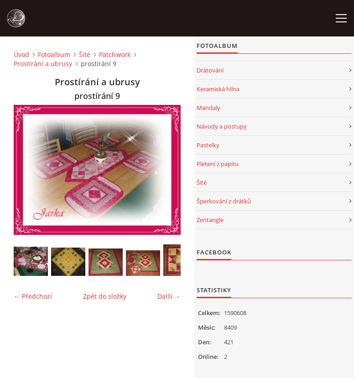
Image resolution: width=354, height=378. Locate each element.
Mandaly (208, 108)
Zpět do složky (104, 296)
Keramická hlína (218, 89)
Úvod (21, 54)
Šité (84, 54)
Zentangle (210, 220)
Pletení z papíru (218, 164)
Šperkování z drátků (224, 201)
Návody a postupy (222, 126)
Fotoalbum (54, 54)
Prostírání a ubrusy (43, 63)
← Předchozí (33, 296)
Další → (169, 296)
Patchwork (114, 54)
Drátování (210, 70)
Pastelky (208, 145)
